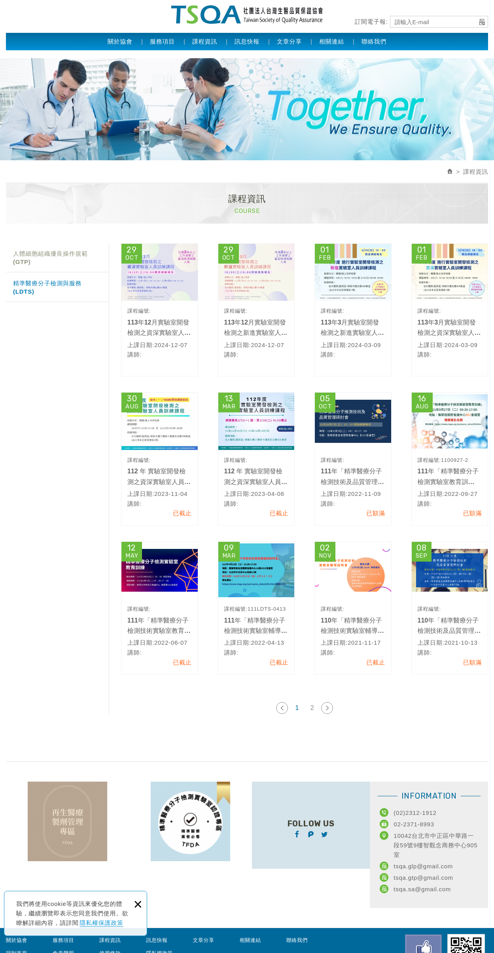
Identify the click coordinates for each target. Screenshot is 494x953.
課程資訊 (204, 40)
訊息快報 (247, 40)
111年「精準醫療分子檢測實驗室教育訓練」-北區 (450, 459)
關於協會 (120, 40)
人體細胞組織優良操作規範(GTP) (50, 257)
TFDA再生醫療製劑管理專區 (67, 821)
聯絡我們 (374, 40)
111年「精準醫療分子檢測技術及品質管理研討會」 (353, 459)
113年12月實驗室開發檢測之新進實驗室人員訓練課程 (256, 310)
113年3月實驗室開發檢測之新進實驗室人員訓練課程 (353, 310)
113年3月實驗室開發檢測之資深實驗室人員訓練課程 (450, 310)
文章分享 (289, 40)
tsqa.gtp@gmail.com (423, 877)
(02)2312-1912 (415, 812)
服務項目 (162, 40)
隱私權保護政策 (101, 922)
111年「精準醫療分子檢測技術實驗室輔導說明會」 (256, 608)
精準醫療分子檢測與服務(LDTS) (47, 287)
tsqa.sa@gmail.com (422, 889)
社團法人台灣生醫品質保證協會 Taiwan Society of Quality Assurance (247, 14)
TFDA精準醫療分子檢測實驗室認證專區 (190, 821)
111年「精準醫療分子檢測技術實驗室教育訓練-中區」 (159, 608)
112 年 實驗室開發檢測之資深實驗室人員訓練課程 (159, 459)
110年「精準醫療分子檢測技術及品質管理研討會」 (450, 608)
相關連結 (331, 40)
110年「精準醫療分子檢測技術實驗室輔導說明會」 (353, 608)
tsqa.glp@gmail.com (423, 866)
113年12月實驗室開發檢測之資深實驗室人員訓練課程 (159, 310)
